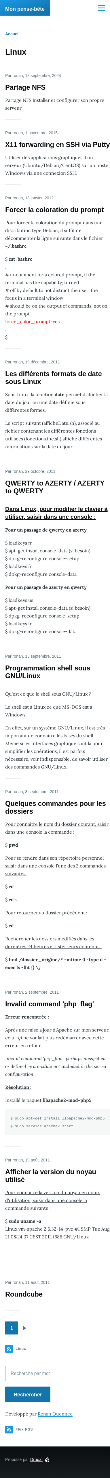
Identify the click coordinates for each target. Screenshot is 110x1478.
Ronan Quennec (55, 1414)
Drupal (36, 1459)
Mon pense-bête (25, 9)
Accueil (12, 34)
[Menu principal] (101, 8)
